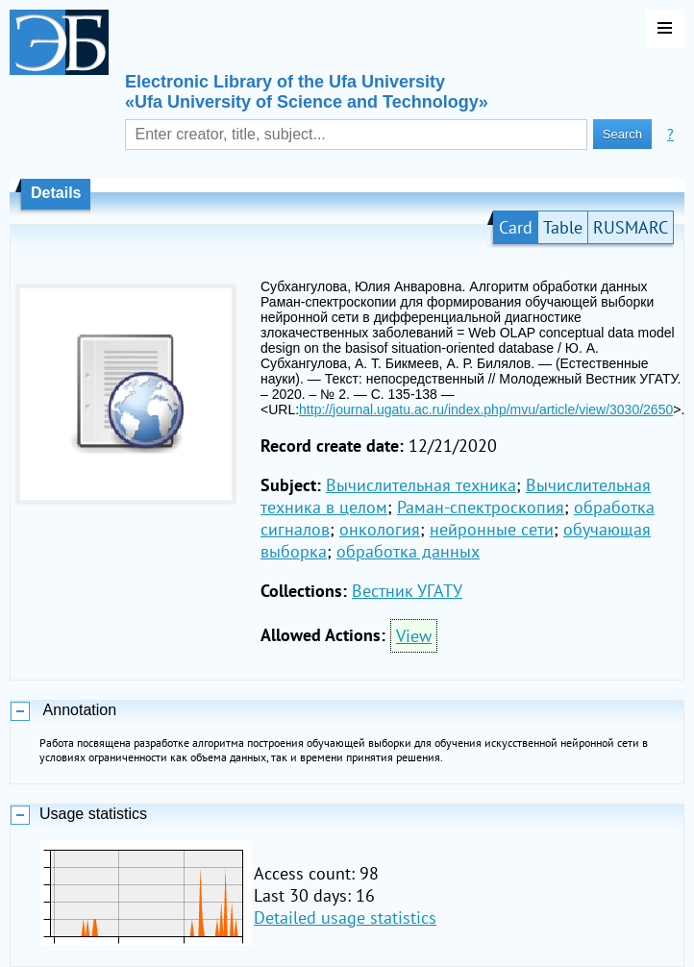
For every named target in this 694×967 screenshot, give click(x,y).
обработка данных (408, 551)
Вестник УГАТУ (407, 591)
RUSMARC (630, 227)
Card (516, 227)
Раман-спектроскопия (480, 507)
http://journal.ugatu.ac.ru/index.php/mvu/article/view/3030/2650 (486, 409)
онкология (379, 529)
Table (562, 227)
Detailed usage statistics (345, 917)
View (414, 636)
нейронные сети (492, 529)
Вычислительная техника (421, 485)
